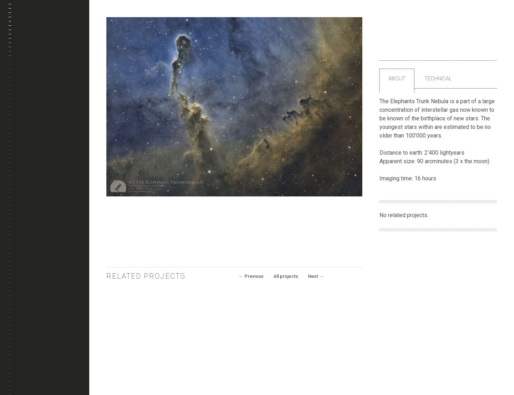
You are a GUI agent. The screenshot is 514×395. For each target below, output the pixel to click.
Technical (438, 78)
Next (316, 276)
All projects (285, 276)
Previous (251, 276)
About (396, 78)
